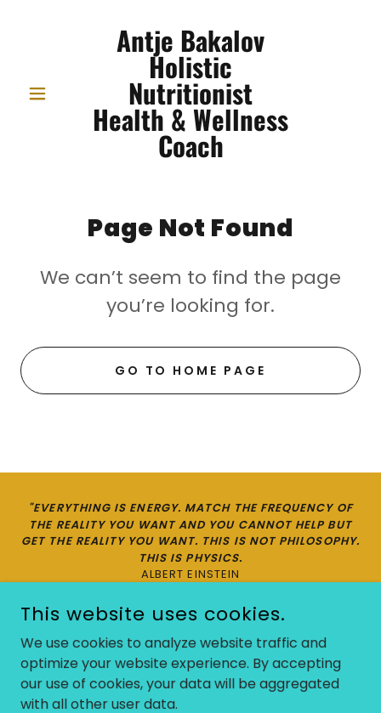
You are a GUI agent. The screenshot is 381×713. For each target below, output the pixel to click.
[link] (190, 93)
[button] (45, 93)
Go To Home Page (191, 370)
